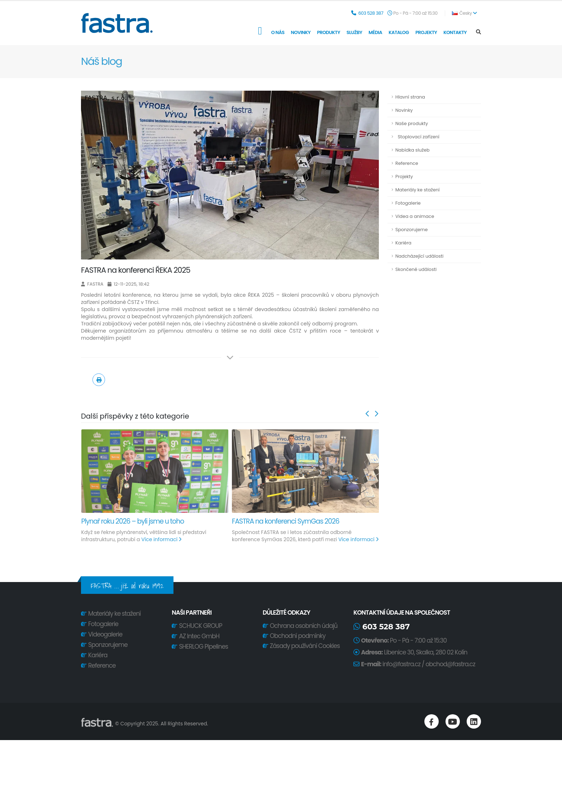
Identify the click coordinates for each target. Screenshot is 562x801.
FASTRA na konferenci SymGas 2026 (285, 521)
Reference (406, 163)
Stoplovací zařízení (417, 137)
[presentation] (368, 414)
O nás (277, 32)
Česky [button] (464, 13)
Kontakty (455, 32)
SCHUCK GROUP (200, 625)
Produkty (328, 32)
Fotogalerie (408, 203)
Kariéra (403, 243)
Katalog (399, 32)
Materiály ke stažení (417, 190)
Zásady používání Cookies (304, 646)
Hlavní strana (410, 97)
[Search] (478, 32)
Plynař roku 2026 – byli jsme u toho (132, 521)
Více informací (161, 539)
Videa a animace (414, 216)
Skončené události (416, 269)
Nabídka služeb (412, 150)
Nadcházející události (419, 256)
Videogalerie (105, 634)
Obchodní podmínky (296, 635)
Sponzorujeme (411, 230)
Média (375, 32)
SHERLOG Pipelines (203, 646)
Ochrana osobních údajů (302, 625)
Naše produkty (411, 123)
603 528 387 (370, 13)
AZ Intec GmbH (199, 636)
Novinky (301, 32)
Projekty (426, 32)
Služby (354, 32)
